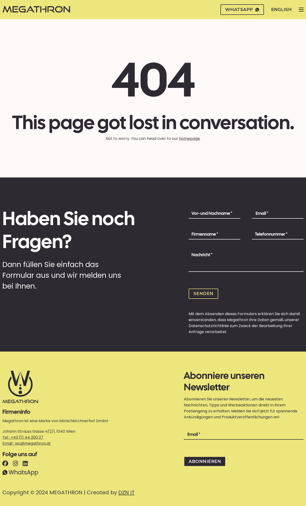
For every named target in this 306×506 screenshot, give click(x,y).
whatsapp (242, 9)
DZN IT (126, 492)
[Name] (214, 214)
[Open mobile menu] (301, 9)
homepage (189, 138)
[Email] (278, 214)
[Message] (246, 261)
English (281, 9)
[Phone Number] (278, 234)
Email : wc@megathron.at (26, 443)
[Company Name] (214, 234)
